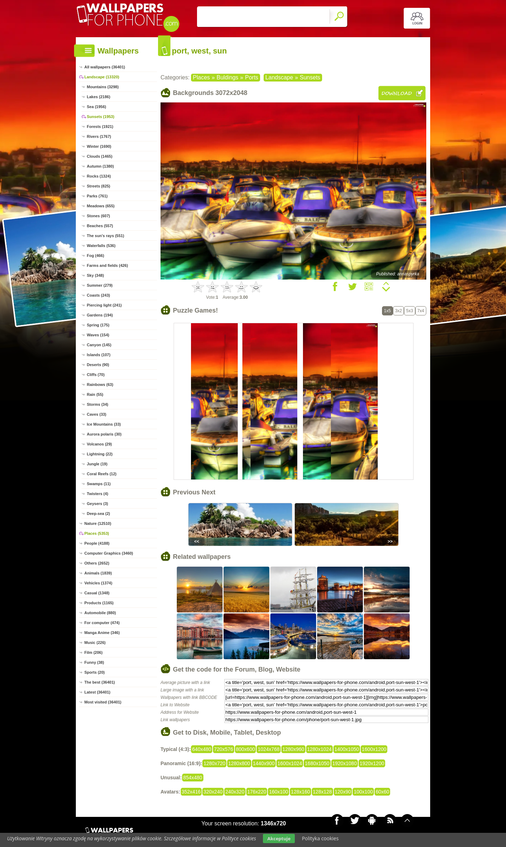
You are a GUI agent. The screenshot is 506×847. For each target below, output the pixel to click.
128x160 (300, 792)
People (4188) (96, 543)
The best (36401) (99, 682)
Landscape (279, 77)
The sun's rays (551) (105, 236)
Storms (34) (97, 404)
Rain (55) (95, 394)
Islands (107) (99, 355)
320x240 (213, 792)
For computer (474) (102, 623)
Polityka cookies (320, 838)
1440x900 (264, 763)
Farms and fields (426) (107, 265)
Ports (251, 77)
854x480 (192, 777)
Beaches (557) (100, 226)
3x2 (398, 310)
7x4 (420, 310)
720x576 (223, 749)
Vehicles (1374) (98, 583)
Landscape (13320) (101, 77)
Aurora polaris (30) (104, 434)
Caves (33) (96, 414)
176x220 (256, 792)
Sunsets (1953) (100, 116)
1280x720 (214, 763)
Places (201, 77)
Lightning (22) (100, 454)
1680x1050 (317, 763)
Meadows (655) (100, 206)
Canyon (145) (99, 345)
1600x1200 (374, 749)
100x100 (363, 792)
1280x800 (239, 763)
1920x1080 (344, 763)
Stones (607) (98, 216)
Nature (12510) (97, 523)
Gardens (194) (100, 315)
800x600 (245, 749)
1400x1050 (346, 749)
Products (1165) (99, 603)
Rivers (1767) (99, 136)
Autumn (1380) (100, 166)
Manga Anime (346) (102, 632)
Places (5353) (96, 533)
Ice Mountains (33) (104, 424)
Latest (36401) (97, 692)
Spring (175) (98, 325)
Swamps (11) (99, 484)
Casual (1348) (96, 593)
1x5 (387, 310)
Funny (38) (94, 662)
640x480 (201, 749)
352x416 (191, 792)
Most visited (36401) (103, 702)
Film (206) (93, 652)
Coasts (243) (98, 295)
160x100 (278, 792)
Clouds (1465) (99, 156)
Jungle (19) (97, 464)
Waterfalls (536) (101, 245)
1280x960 (293, 749)
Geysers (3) (97, 503)
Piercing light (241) (104, 305)
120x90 (343, 792)
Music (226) (95, 642)
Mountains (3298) (103, 87)
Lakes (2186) (98, 97)
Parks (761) (97, 196)
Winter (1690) (99, 146)
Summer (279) (100, 285)
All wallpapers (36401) (104, 67)
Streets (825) (98, 186)
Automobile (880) (100, 613)
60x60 (382, 792)
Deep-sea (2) (98, 513)
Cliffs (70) (96, 374)
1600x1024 (289, 763)
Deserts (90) (98, 365)
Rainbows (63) (100, 384)
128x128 (322, 792)
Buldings (227, 77)
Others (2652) (96, 563)
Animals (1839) (98, 573)
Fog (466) (95, 255)
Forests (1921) (100, 126)
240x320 (234, 792)
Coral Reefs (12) (102, 474)
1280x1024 (319, 749)
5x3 (409, 310)
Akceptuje (278, 838)
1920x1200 (372, 763)
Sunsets (310, 77)
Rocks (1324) (99, 176)
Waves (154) (98, 335)
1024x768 (269, 749)
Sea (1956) (96, 107)
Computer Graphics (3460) (108, 553)
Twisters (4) (97, 494)
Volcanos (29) (99, 444)
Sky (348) (95, 275)
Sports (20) (94, 672)
